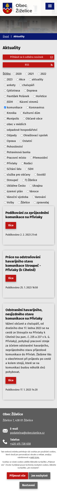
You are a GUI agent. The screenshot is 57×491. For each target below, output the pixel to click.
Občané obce (34, 118)
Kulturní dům (31, 113)
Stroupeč (12, 180)
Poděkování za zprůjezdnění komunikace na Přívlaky (27, 215)
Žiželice (25, 202)
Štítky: (7, 73)
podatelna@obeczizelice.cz (27, 433)
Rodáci (28, 163)
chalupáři (28, 85)
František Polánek (18, 96)
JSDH (10, 102)
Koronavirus (36, 107)
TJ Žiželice (31, 180)
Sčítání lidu (14, 169)
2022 (43, 74)
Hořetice (41, 96)
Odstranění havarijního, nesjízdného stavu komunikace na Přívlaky (23, 314)
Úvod (6, 36)
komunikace (14, 107)
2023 (9, 79)
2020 (19, 74)
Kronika (11, 113)
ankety (11, 85)
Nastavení (28, 485)
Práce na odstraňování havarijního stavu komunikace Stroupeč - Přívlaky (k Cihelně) (23, 263)
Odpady (12, 135)
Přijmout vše (17, 475)
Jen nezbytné (39, 475)
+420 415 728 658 (20, 443)
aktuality (37, 79)
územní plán (15, 191)
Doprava (32, 90)
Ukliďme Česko (16, 185)
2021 (31, 74)
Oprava (11, 141)
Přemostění (40, 157)
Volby (10, 202)
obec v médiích (16, 124)
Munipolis (13, 118)
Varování (40, 197)
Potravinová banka (18, 152)
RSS (39, 64)
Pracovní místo (16, 157)
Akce (22, 79)
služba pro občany (18, 174)
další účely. (35, 457)
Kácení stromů (29, 102)
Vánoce (34, 191)
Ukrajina (37, 185)
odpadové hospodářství (22, 129)
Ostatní (27, 141)
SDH (30, 169)
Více (10, 225)
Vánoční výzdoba (17, 197)
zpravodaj (43, 202)
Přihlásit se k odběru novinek (31, 57)
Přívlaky (12, 163)
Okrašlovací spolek (35, 135)
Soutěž (41, 174)
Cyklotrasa (13, 90)
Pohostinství (15, 146)
